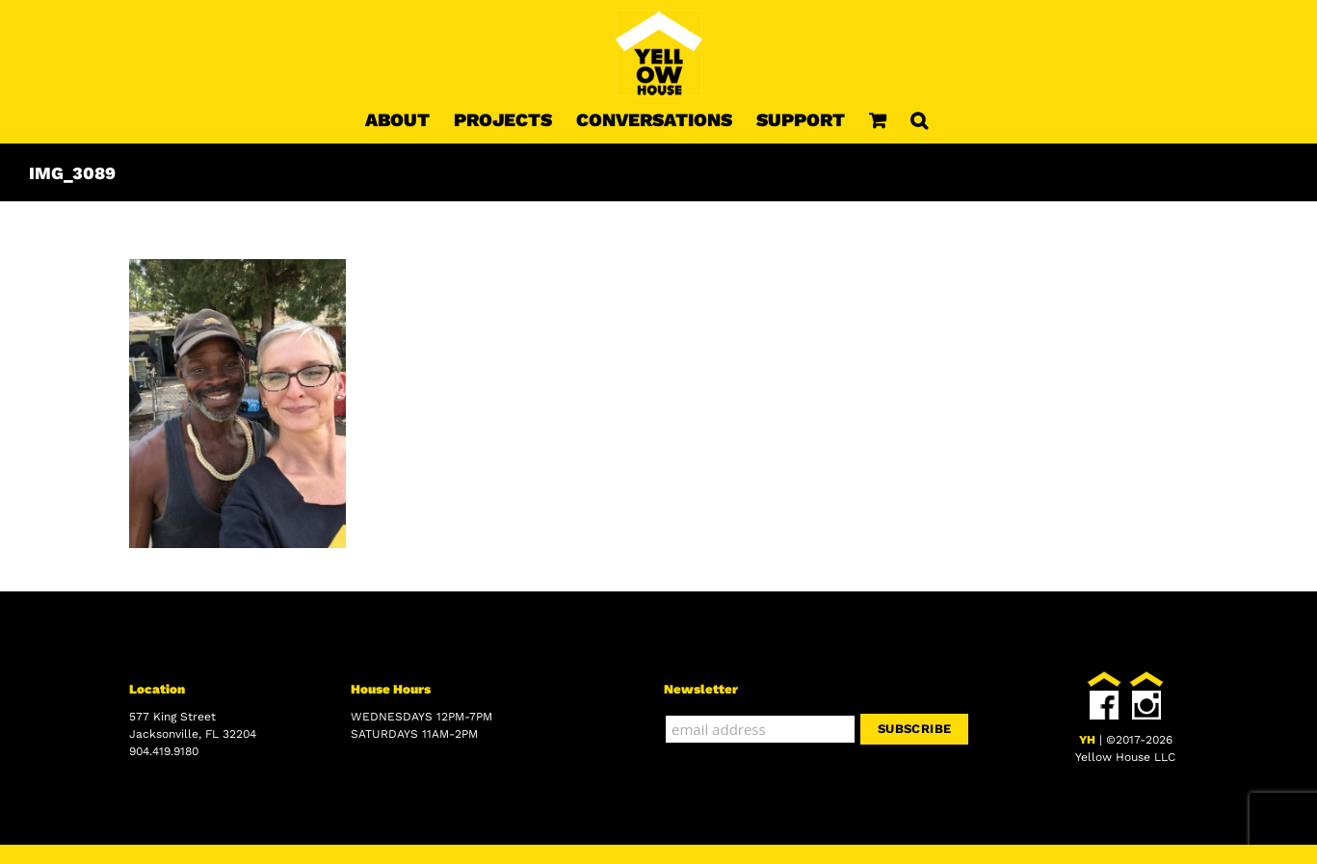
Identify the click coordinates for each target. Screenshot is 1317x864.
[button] (919, 119)
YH (1087, 739)
